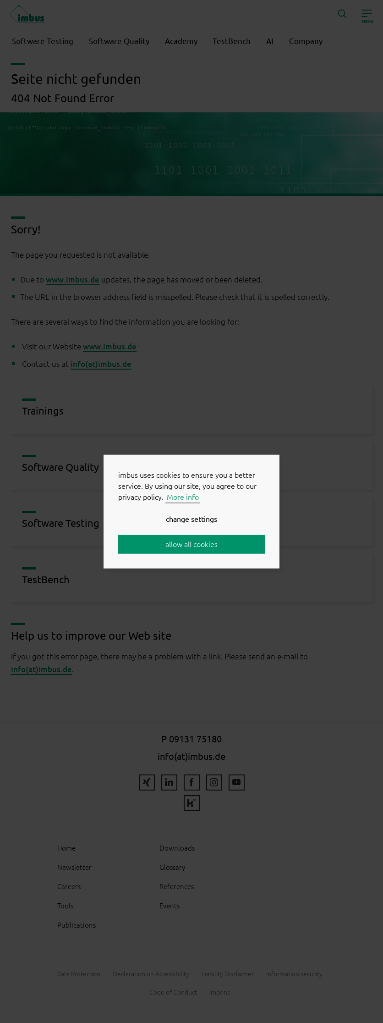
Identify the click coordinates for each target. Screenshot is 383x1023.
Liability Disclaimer (228, 974)
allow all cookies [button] (191, 544)
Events (169, 906)
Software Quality (119, 41)
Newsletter (74, 867)
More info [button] (183, 497)
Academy (181, 41)
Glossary (172, 867)
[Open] (367, 13)
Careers (69, 886)
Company (306, 41)
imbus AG (27, 14)
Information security (294, 974)
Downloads (177, 848)
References (176, 886)
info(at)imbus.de (101, 364)
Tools (65, 906)
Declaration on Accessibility (151, 974)
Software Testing (42, 41)
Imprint (219, 992)
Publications (76, 925)
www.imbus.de (72, 279)
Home (66, 848)
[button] (342, 13)
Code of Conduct (173, 992)
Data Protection (78, 974)
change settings (191, 519)
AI (270, 41)
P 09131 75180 (191, 739)
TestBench (232, 41)
